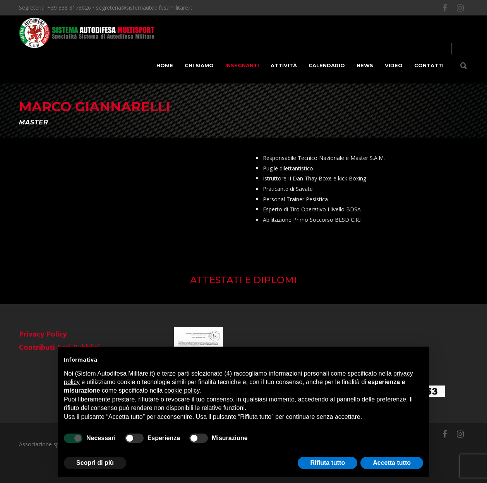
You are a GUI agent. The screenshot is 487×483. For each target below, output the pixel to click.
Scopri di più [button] (95, 462)
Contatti (429, 65)
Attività (284, 65)
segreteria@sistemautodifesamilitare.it (144, 7)
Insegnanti (242, 65)
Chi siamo (199, 65)
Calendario (327, 65)
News (365, 65)
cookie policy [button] (182, 390)
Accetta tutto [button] (392, 462)
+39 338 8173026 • (71, 7)
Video (394, 65)
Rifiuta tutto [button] (327, 462)
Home (164, 65)
